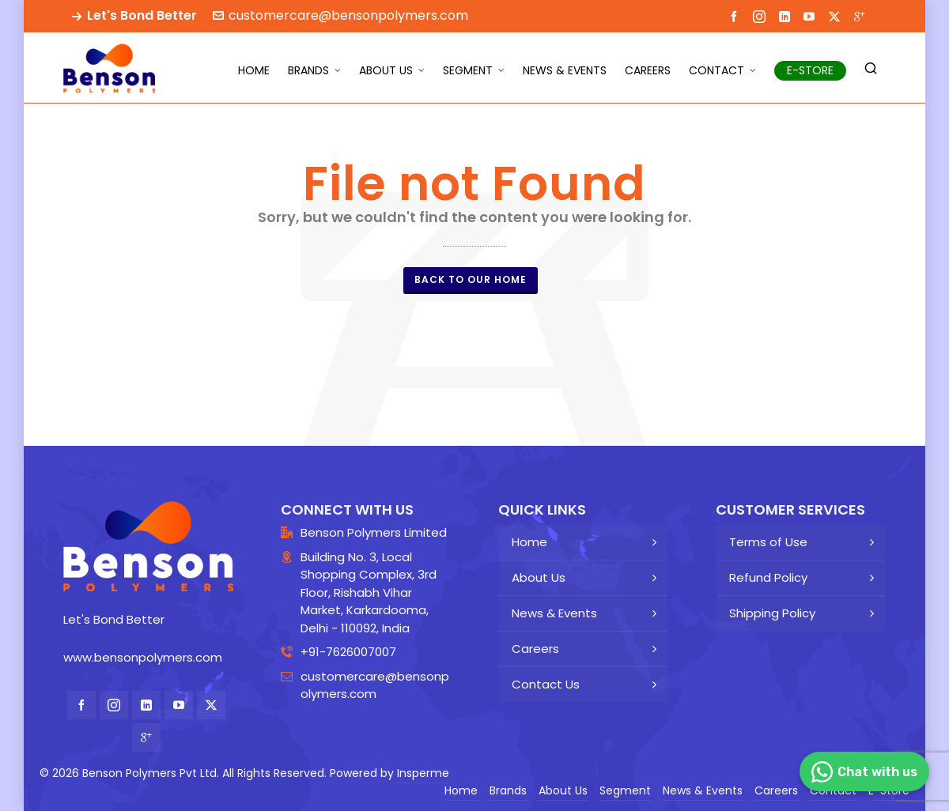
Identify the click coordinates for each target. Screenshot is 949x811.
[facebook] (736, 15)
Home (529, 542)
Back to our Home (470, 279)
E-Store (888, 790)
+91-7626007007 (348, 651)
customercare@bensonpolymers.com (340, 15)
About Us (538, 577)
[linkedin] (787, 15)
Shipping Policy (772, 613)
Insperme (423, 773)
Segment (625, 790)
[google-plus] (862, 15)
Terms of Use (768, 542)
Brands (508, 790)
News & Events (554, 613)
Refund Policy (768, 577)
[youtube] (811, 15)
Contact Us (546, 684)
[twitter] (836, 16)
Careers (535, 648)
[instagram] (761, 16)
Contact (833, 790)
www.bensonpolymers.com (142, 657)
